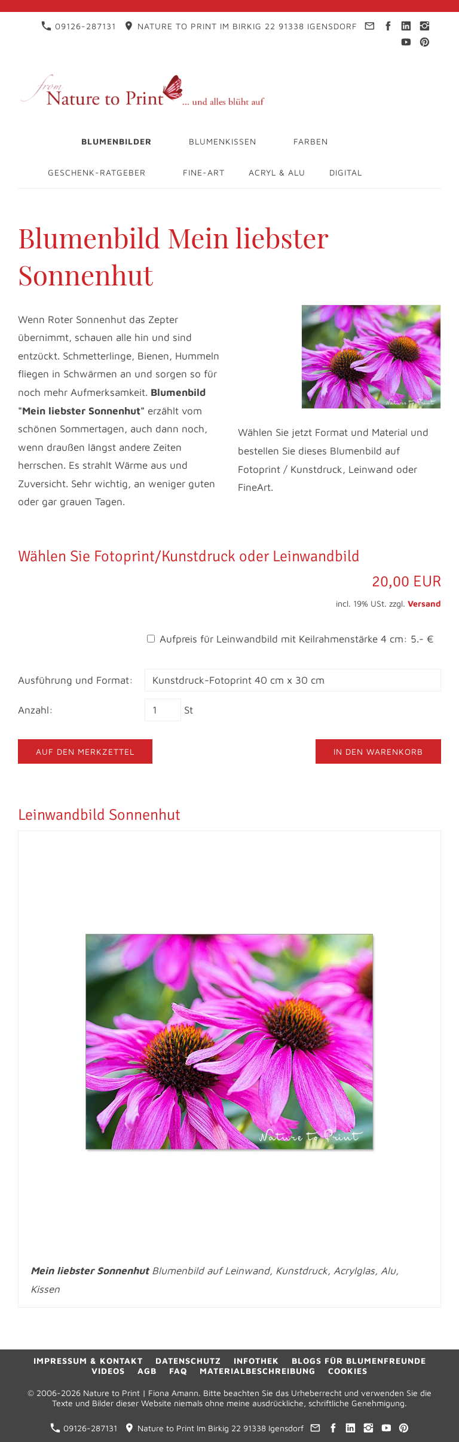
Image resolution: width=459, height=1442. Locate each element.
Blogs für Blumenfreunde (359, 1360)
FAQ (178, 1371)
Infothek (256, 1360)
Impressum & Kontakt (88, 1360)
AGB (147, 1371)
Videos (108, 1371)
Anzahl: (35, 710)
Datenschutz (188, 1360)
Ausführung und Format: (75, 680)
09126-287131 (78, 26)
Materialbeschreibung (258, 1371)
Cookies (348, 1371)
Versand (424, 603)
